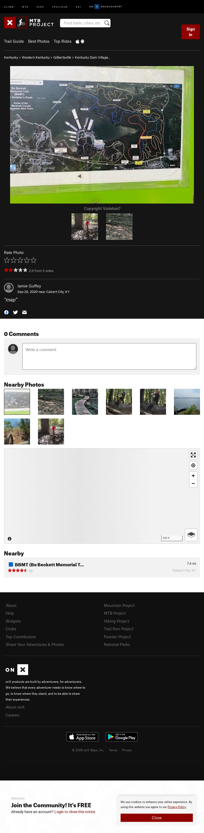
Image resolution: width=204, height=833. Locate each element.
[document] (157, 811)
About (11, 605)
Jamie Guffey (29, 285)
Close (157, 817)
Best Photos (38, 41)
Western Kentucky (36, 57)
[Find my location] (193, 465)
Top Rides (62, 41)
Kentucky (11, 57)
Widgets (13, 621)
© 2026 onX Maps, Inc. (88, 750)
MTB (25, 6)
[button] (6, 312)
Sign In (190, 32)
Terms (113, 750)
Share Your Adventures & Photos (35, 644)
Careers (12, 715)
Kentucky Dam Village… (93, 57)
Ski (78, 6)
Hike (40, 6)
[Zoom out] (193, 483)
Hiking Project (116, 621)
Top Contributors (21, 636)
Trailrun (60, 6)
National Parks (117, 644)
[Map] (102, 495)
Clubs (11, 628)
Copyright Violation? (102, 208)
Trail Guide (14, 41)
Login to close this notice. (75, 812)
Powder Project (117, 636)
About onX (15, 707)
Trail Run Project (118, 628)
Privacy (127, 750)
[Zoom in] (193, 476)
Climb (9, 6)
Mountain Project (119, 605)
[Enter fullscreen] (193, 455)
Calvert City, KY (58, 292)
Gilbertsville (62, 57)
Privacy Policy (177, 807)
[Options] (191, 535)
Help (10, 613)
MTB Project (115, 613)
